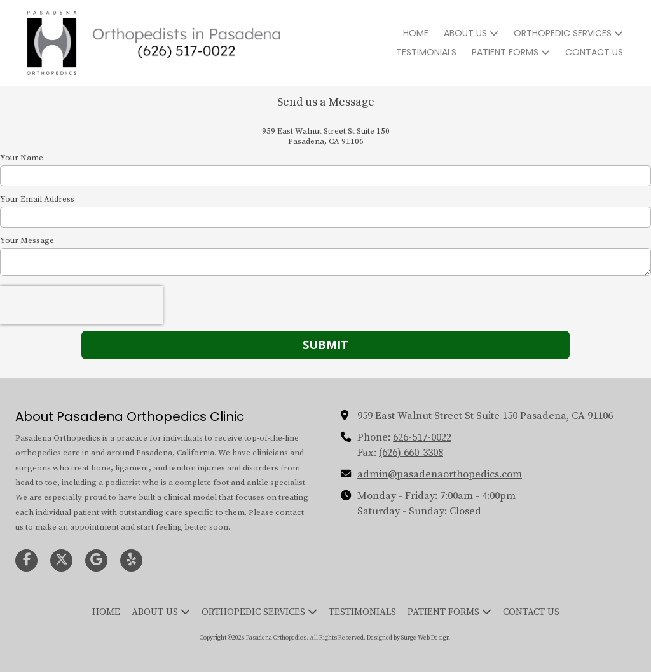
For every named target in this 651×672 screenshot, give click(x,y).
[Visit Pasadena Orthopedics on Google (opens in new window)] (96, 560)
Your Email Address (37, 199)
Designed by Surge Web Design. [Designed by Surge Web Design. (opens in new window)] (409, 637)
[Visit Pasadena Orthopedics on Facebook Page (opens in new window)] (26, 560)
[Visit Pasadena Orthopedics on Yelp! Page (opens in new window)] (131, 560)
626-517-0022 (422, 437)
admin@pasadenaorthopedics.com (439, 474)
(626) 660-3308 (411, 452)
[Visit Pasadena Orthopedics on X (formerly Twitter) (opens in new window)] (61, 560)
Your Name (21, 158)
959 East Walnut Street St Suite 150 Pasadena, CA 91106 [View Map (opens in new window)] (485, 415)
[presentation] (81, 305)
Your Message (27, 240)
